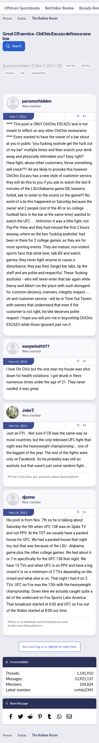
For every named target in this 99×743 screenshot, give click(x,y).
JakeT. (28, 410)
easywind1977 (36, 346)
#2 (84, 361)
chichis (86, 65)
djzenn (28, 497)
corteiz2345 (83, 689)
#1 (84, 116)
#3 (84, 425)
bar (23, 73)
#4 (84, 512)
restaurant (38, 73)
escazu (10, 73)
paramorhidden (17, 65)
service (70, 65)
